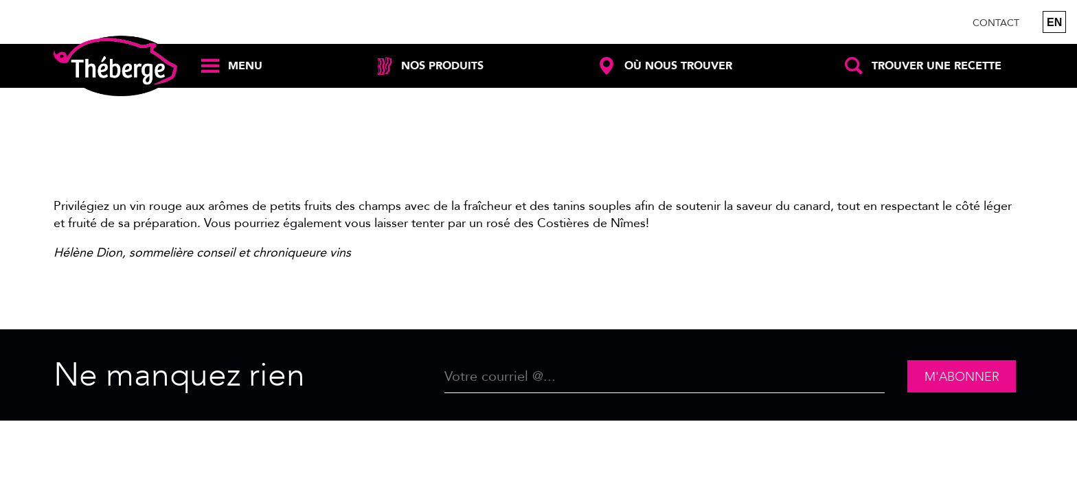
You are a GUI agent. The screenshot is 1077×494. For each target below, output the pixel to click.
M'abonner (962, 376)
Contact (996, 23)
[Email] (664, 376)
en (1054, 22)
